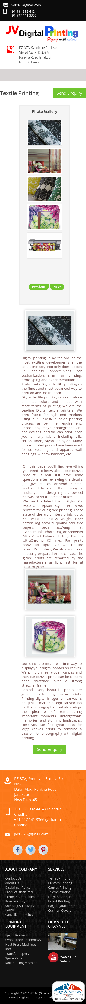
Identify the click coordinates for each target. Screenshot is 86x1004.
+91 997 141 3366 (23, 15)
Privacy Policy (15, 901)
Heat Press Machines (20, 944)
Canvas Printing (59, 887)
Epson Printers (16, 935)
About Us (12, 883)
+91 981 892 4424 (23, 11)
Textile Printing (59, 892)
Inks (8, 949)
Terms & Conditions (20, 896)
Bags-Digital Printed (63, 906)
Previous (38, 287)
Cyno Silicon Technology (23, 940)
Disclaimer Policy (18, 887)
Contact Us (13, 878)
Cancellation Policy (19, 914)
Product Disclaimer (19, 892)
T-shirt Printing (59, 878)
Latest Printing (59, 901)
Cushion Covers (59, 910)
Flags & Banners (60, 896)
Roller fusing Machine (21, 963)
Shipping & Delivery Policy (19, 908)
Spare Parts (13, 958)
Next (57, 287)
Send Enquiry (69, 93)
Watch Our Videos (68, 959)
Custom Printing (60, 883)
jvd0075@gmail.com (26, 5)
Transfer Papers (17, 953)
